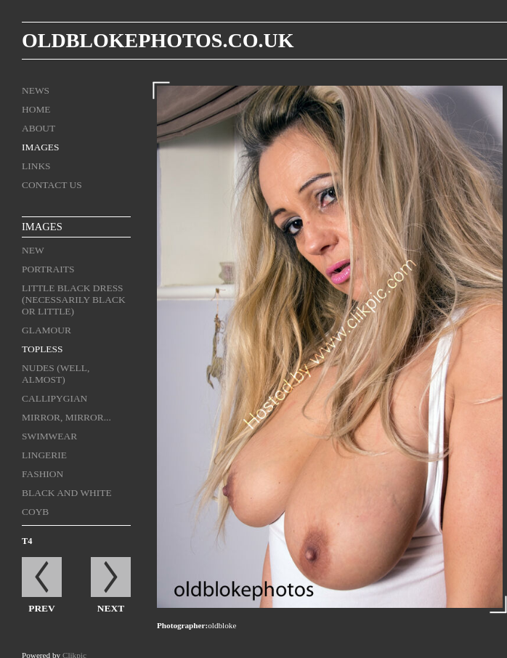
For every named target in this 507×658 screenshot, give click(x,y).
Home (36, 109)
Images (41, 147)
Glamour (46, 330)
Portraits (48, 269)
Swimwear (49, 436)
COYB (35, 511)
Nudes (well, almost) (55, 373)
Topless (42, 349)
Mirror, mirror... (66, 417)
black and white (67, 492)
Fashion (42, 473)
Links (36, 166)
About (38, 128)
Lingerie (44, 455)
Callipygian (54, 398)
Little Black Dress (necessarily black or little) (74, 300)
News (35, 90)
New (33, 250)
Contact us (52, 184)
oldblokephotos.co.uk (157, 40)
